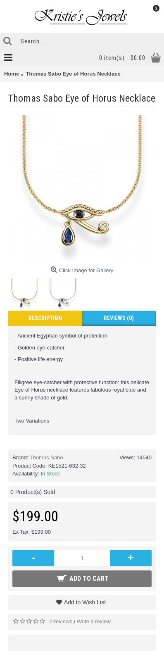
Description (45, 318)
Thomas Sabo (46, 457)
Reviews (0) (119, 318)
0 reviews (61, 621)
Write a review (94, 621)
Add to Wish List (85, 602)
